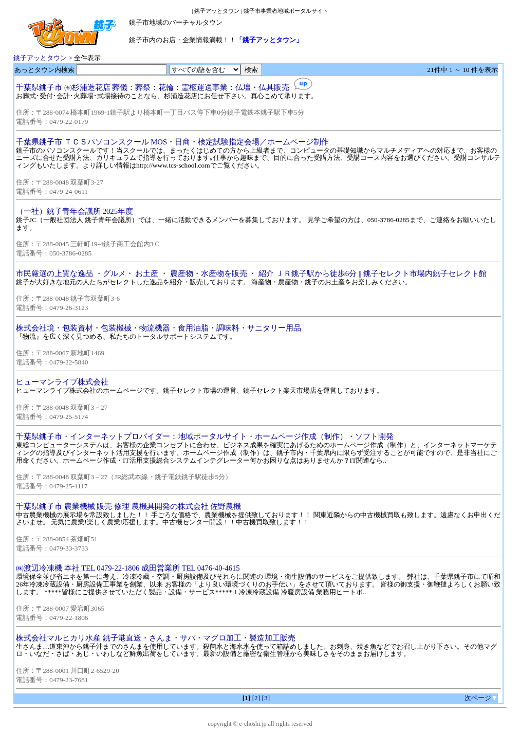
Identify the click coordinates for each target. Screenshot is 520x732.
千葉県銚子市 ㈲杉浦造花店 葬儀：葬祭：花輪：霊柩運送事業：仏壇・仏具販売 (152, 87)
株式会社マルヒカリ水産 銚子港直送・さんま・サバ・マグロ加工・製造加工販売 (155, 638)
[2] (256, 698)
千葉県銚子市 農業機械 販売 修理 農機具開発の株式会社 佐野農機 (128, 506)
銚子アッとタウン (40, 58)
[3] (266, 698)
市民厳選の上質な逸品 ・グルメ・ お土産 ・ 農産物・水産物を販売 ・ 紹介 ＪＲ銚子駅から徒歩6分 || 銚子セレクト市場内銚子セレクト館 (251, 273)
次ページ (478, 698)
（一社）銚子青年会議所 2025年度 (74, 211)
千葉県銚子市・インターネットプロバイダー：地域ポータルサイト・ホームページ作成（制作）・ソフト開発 (205, 436)
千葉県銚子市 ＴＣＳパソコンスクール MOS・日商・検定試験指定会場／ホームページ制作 (172, 142)
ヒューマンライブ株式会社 (62, 382)
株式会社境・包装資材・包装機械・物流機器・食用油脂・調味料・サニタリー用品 (158, 328)
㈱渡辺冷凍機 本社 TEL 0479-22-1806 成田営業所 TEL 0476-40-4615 (128, 568)
